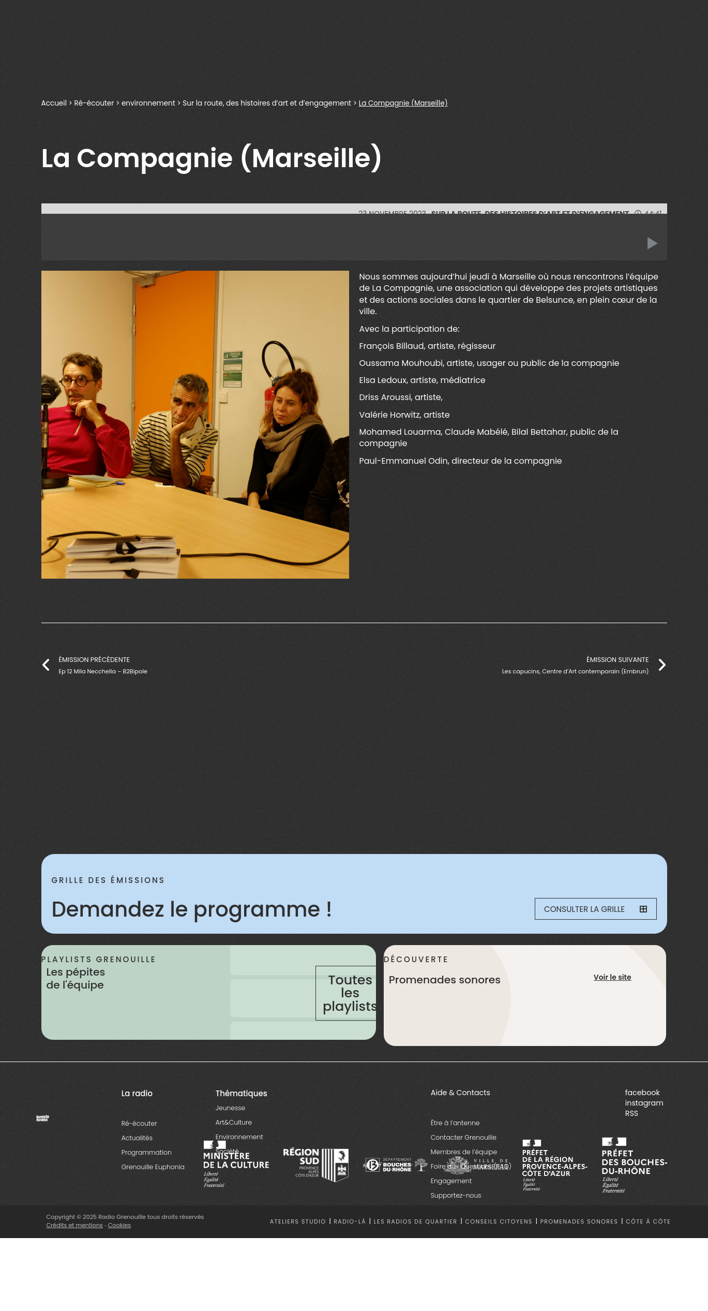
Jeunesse (230, 1135)
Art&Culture (234, 1150)
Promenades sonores (579, 1250)
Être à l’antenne (455, 1150)
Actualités (137, 1165)
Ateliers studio (298, 1250)
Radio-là (350, 1250)
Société (227, 1179)
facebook (642, 1120)
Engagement (451, 1208)
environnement (148, 103)
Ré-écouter (94, 103)
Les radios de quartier (416, 1250)
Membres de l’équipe (464, 1179)
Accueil (54, 103)
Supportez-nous (456, 1223)
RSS (631, 1141)
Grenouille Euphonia (153, 1194)
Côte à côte (648, 1250)
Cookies (119, 1253)
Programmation (147, 1180)
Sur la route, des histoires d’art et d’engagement (267, 103)
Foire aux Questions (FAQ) (471, 1194)
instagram (644, 1131)
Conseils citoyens (498, 1250)
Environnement (239, 1164)
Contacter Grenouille (463, 1165)
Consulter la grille (590, 909)
